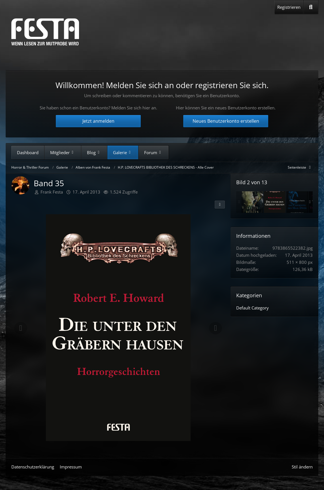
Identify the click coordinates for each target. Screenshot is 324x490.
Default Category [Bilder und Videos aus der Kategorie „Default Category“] (252, 308)
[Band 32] (297, 202)
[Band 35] (274, 202)
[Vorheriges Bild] (20, 328)
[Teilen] (220, 205)
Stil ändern (302, 467)
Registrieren (288, 7)
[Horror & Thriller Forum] (45, 32)
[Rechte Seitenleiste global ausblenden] (300, 167)
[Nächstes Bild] (215, 328)
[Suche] (311, 7)
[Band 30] (252, 202)
